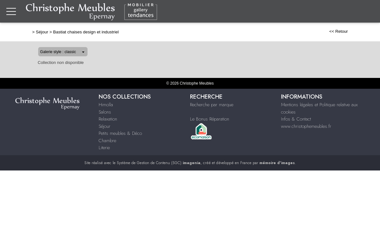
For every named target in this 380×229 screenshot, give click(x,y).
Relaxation (108, 118)
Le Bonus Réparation (209, 118)
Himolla (106, 104)
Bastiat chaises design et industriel (65, 32)
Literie (104, 147)
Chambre (107, 140)
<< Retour (358, 31)
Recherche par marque (211, 104)
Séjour (22, 32)
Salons (105, 111)
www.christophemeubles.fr (306, 126)
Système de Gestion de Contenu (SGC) (159, 163)
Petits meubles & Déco (120, 133)
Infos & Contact (296, 118)
